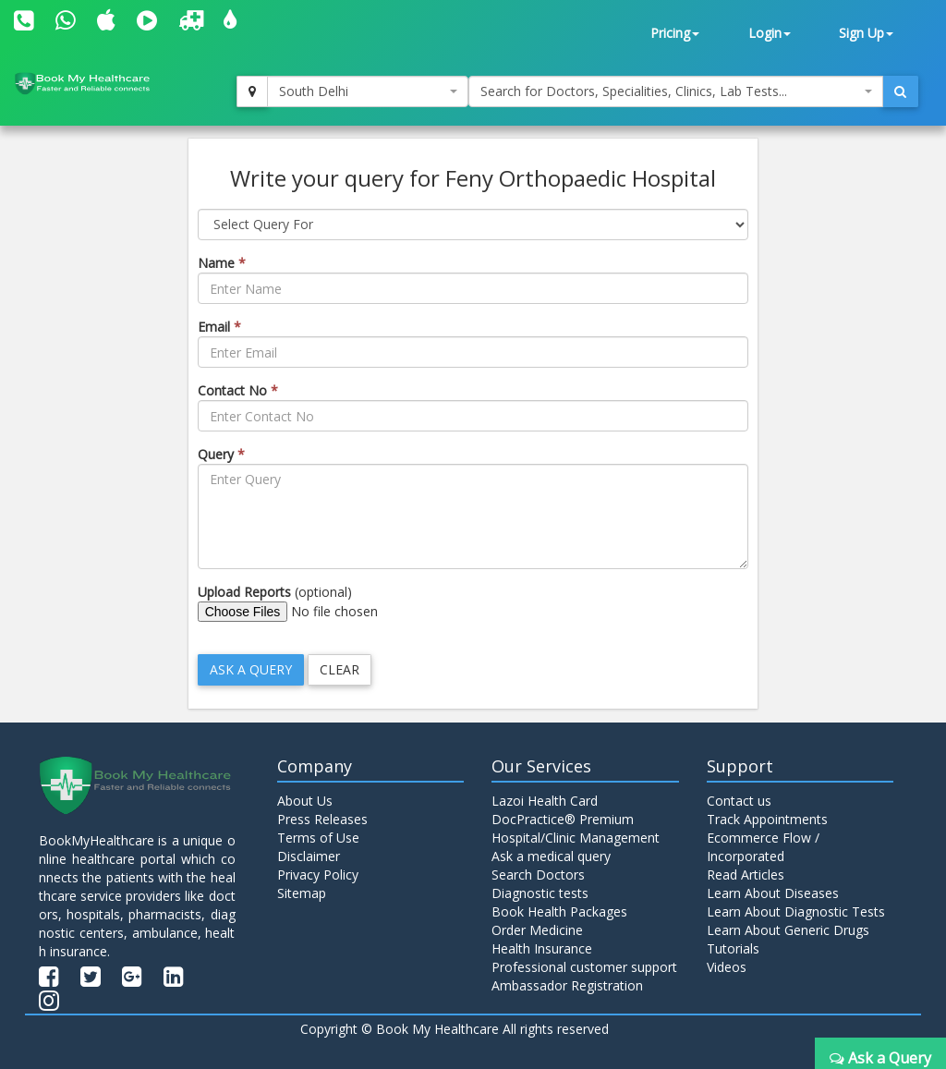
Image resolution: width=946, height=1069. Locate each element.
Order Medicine (537, 930)
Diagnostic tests (539, 893)
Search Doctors (538, 874)
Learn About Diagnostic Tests (796, 911)
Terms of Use (318, 837)
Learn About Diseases (773, 893)
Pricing (674, 33)
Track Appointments (767, 819)
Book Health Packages (559, 911)
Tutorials (733, 948)
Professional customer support (584, 967)
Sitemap (301, 893)
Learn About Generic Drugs (788, 930)
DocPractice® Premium (562, 819)
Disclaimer (308, 856)
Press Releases (322, 819)
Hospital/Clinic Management (575, 837)
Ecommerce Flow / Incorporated (763, 847)
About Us (305, 800)
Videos (726, 967)
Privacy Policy (317, 874)
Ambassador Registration (567, 985)
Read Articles (745, 874)
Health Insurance (541, 948)
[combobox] (367, 91)
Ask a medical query (551, 856)
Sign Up (866, 33)
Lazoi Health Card (544, 800)
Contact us (739, 800)
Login (769, 33)
